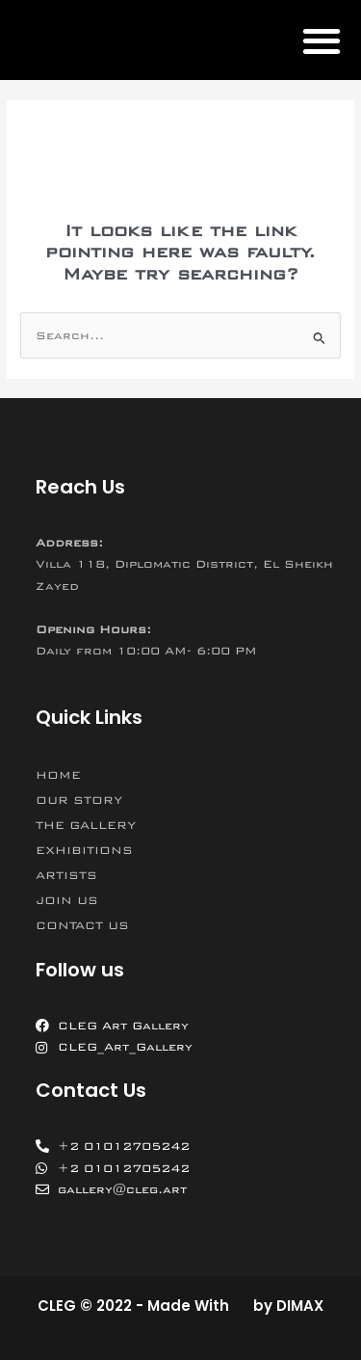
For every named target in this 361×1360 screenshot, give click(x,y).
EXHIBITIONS (84, 850)
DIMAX (299, 1305)
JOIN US (67, 900)
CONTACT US (82, 925)
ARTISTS (66, 875)
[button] (321, 40)
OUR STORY (79, 800)
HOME (58, 775)
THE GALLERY (86, 825)
